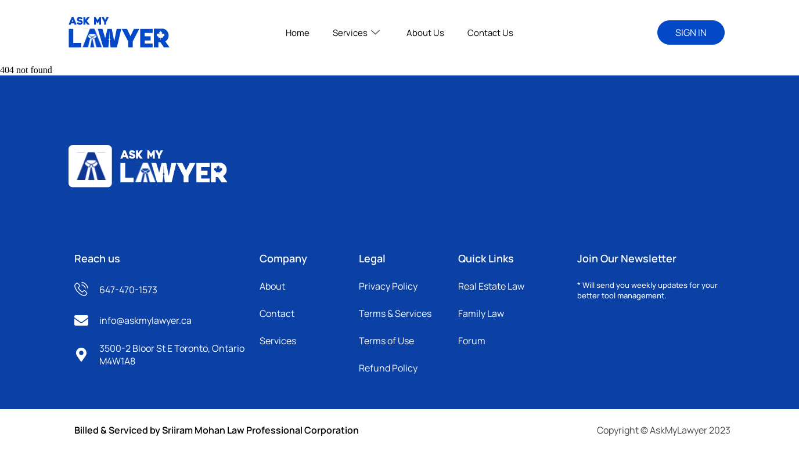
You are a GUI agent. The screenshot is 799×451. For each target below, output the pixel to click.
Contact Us (490, 33)
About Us (425, 33)
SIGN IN (691, 32)
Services (356, 33)
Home (297, 33)
